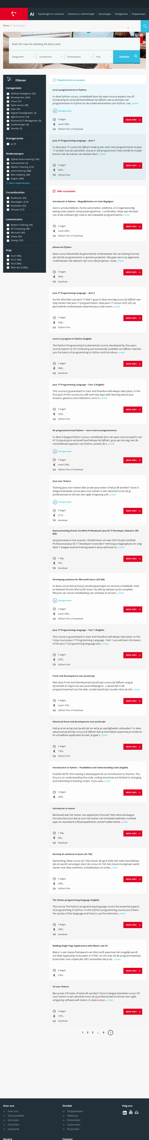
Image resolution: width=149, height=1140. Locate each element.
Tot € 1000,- (14, 255)
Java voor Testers (62, 481)
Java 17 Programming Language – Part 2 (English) (78, 384)
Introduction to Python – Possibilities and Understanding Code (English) (90, 767)
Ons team (13, 1120)
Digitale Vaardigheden (21, 112)
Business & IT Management (23, 120)
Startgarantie (121, 13)
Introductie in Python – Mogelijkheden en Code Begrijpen (83, 201)
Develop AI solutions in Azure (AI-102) (72, 854)
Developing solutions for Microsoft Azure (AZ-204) (79, 579)
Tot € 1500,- (14, 259)
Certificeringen (17, 124)
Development (18, 97)
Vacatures (13, 1129)
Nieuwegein (17, 201)
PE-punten (73, 1129)
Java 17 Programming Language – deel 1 (74, 140)
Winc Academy (18, 174)
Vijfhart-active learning (22, 159)
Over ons (8, 1105)
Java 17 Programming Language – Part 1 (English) (78, 629)
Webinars (72, 1115)
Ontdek (67, 1105)
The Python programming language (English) (76, 899)
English (15, 178)
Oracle (14, 236)
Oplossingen (105, 13)
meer (135, 103)
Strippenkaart (138, 13)
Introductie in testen (64, 808)
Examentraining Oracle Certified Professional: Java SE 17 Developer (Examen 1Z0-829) (96, 532)
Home (6, 25)
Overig (14, 240)
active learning (18, 170)
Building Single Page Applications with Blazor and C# (80, 945)
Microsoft (15, 232)
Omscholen (73, 1120)
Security (14, 128)
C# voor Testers (61, 986)
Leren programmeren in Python (70, 89)
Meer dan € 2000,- (17, 267)
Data (13, 109)
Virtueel (15, 209)
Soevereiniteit (17, 163)
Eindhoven (16, 197)
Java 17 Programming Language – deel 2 (74, 292)
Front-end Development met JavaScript (74, 675)
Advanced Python (62, 247)
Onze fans (13, 1124)
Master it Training (20, 167)
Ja (11, 143)
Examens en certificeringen (81, 13)
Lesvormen (73, 1124)
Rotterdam (16, 205)
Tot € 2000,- (14, 263)
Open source (17, 105)
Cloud (13, 101)
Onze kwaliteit (16, 1115)
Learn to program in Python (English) (72, 338)
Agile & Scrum (17, 116)
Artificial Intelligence (21, 93)
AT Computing (17, 228)
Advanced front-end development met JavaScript (79, 721)
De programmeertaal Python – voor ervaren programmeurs (85, 430)
